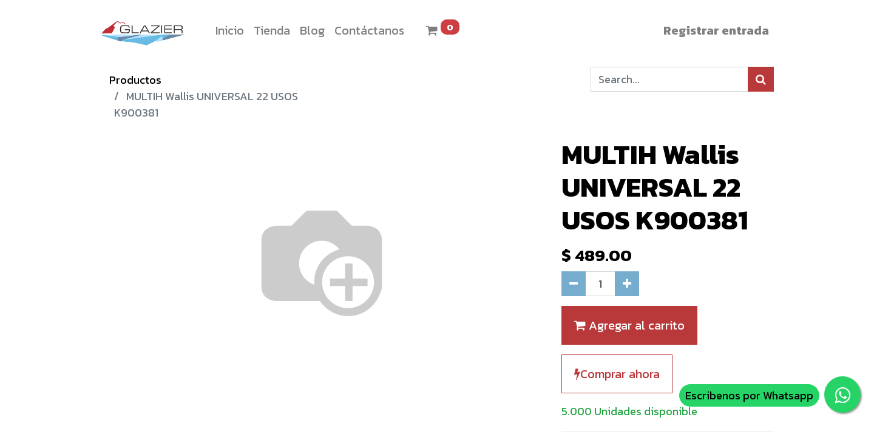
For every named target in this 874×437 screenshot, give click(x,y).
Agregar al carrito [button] (629, 325)
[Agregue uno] (627, 283)
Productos (135, 80)
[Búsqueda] (761, 79)
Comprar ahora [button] (617, 374)
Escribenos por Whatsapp (749, 395)
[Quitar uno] (573, 283)
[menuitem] (230, 30)
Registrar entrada (716, 30)
